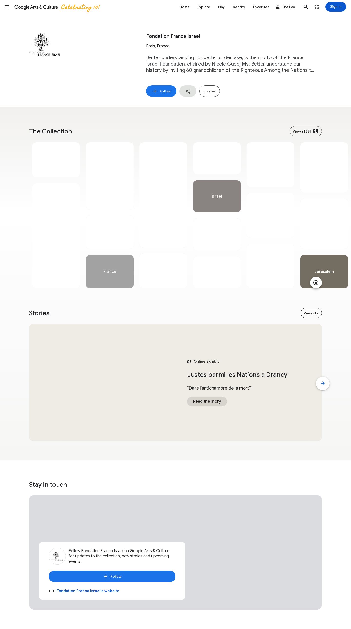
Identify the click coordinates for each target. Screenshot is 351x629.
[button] (7, 7)
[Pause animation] (316, 282)
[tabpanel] (56, 215)
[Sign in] (335, 7)
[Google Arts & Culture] (57, 7)
